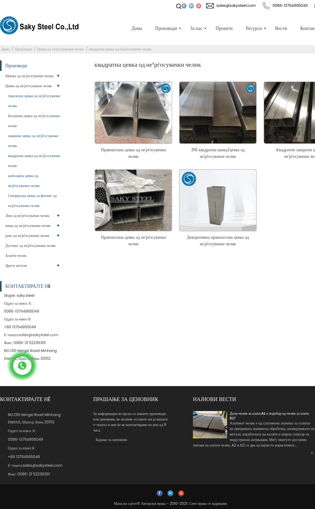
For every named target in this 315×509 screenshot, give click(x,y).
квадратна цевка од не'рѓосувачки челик (120, 49)
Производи (23, 49)
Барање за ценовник (111, 439)
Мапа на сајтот (125, 503)
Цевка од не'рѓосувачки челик (60, 49)
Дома (5, 49)
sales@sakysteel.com (38, 334)
